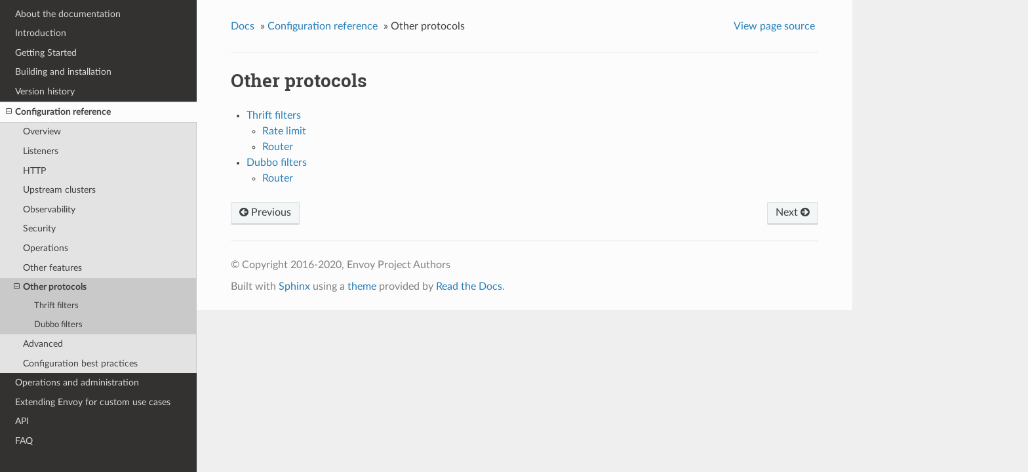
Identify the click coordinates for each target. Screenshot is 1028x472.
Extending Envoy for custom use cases (92, 402)
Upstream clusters (59, 190)
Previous (265, 212)
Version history (45, 91)
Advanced (43, 344)
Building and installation (63, 72)
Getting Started (46, 53)
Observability (49, 209)
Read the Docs (469, 286)
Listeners (40, 151)
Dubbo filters (58, 325)
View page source (774, 26)
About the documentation (68, 14)
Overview (42, 131)
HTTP (34, 171)
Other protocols (50, 287)
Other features (52, 268)
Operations (45, 248)
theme (361, 286)
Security (39, 228)
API (22, 421)
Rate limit (284, 131)
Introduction (40, 33)
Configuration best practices (80, 363)
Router (277, 147)
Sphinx (294, 286)
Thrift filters (56, 306)
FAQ (24, 441)
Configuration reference (58, 112)
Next (793, 212)
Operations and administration (77, 382)
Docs (242, 26)
